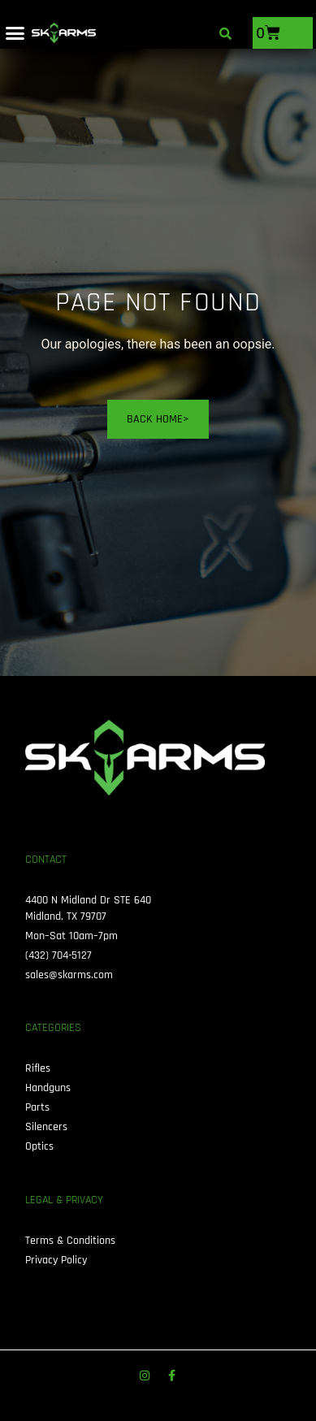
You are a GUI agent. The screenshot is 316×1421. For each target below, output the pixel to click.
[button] (15, 33)
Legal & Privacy (64, 1200)
